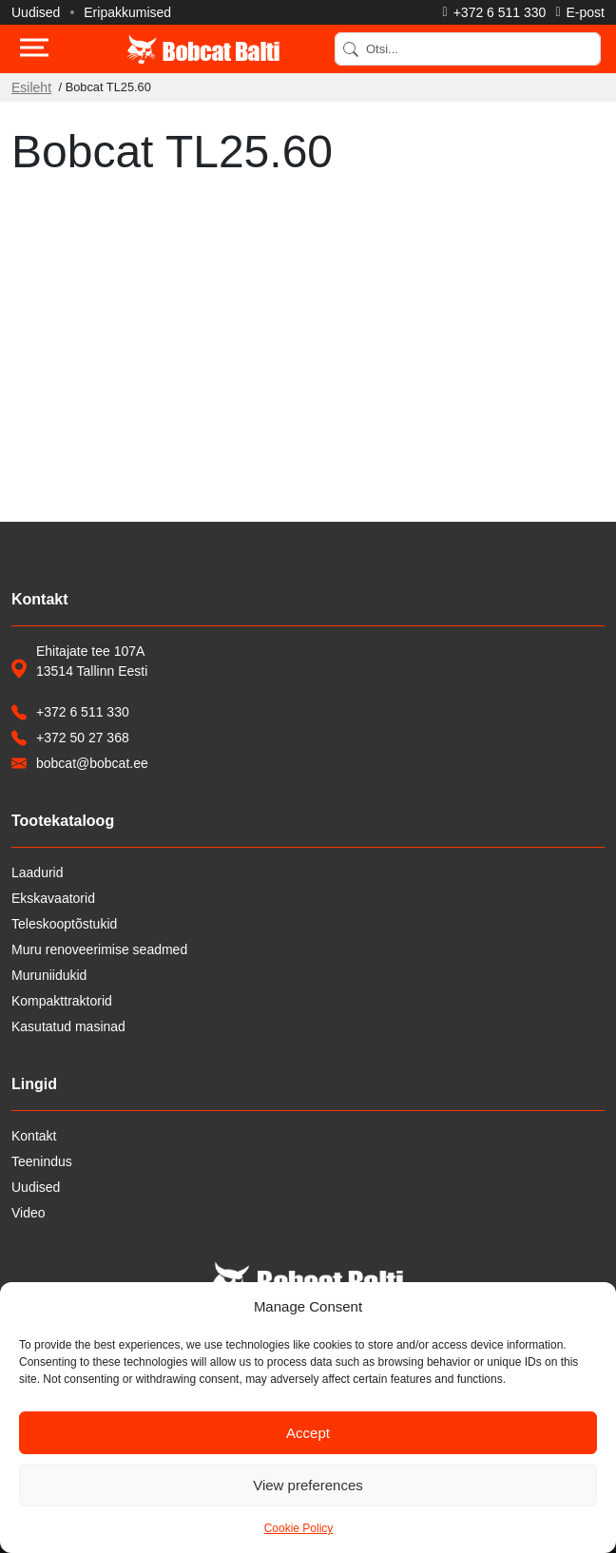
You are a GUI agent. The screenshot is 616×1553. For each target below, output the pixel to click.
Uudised (35, 12)
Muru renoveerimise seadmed (99, 949)
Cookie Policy (299, 1528)
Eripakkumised (127, 12)
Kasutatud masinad (68, 1026)
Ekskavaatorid (53, 898)
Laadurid (37, 872)
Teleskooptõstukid (64, 923)
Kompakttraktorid (61, 1000)
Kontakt (33, 1135)
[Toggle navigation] (34, 49)
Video (28, 1212)
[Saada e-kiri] (580, 12)
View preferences (308, 1485)
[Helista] (495, 12)
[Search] (468, 49)
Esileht (31, 87)
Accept (308, 1433)
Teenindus (41, 1161)
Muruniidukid (49, 975)
